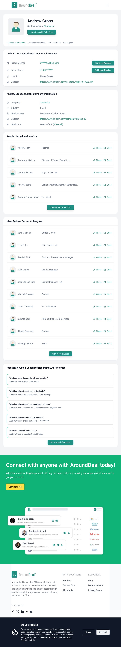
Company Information (37, 43)
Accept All (103, 632)
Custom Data (69, 585)
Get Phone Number (103, 70)
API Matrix (68, 590)
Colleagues (68, 43)
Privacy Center (95, 590)
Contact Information (16, 43)
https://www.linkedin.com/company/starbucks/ (63, 119)
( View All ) (58, 124)
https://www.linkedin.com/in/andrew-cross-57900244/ (66, 82)
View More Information (60, 442)
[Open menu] (107, 5)
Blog (90, 580)
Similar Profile (55, 43)
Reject (88, 632)
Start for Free (15, 487)
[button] (60, 148)
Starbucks (49, 26)
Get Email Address (103, 63)
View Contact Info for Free (42, 32)
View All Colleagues (60, 354)
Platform (67, 580)
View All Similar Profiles (60, 207)
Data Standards (95, 585)
